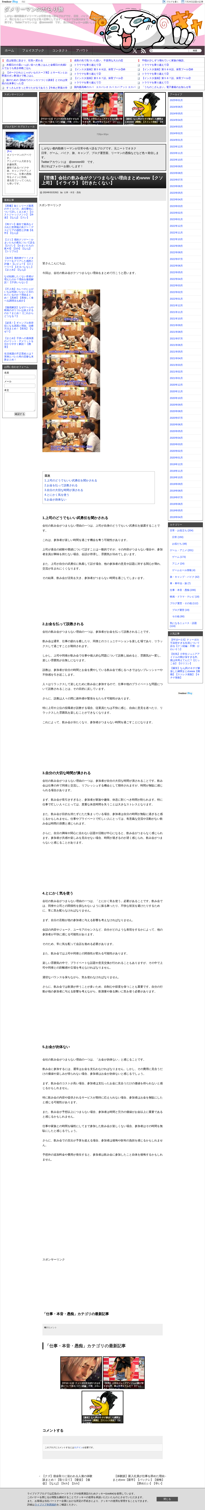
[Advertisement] (102, 231)
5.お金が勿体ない (55, 499)
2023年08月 (176, 173)
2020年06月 (176, 424)
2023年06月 (176, 186)
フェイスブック (33, 50)
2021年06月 (176, 345)
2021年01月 (176, 378)
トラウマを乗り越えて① (87, 82)
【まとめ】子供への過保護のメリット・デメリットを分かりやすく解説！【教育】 (19, 342)
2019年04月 (176, 517)
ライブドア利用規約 (46, 1504)
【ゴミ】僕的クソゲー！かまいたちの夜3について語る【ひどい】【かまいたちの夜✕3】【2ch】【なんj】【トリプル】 (19, 245)
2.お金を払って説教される (61, 485)
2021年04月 (176, 358)
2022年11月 (176, 232)
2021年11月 (176, 312)
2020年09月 (176, 404)
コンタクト (60, 50)
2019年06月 (176, 504)
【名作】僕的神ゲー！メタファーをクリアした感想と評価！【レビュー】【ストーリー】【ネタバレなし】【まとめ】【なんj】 (19, 264)
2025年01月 (176, 100)
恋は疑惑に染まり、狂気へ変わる (24, 60)
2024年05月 (176, 113)
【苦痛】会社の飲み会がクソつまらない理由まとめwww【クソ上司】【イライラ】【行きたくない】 (102, 180)
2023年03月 (176, 206)
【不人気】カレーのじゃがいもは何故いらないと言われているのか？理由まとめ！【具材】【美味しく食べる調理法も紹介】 (19, 295)
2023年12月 (176, 146)
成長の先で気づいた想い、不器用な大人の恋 (98, 60)
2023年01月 (176, 219)
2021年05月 (176, 351)
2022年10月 (176, 239)
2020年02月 (176, 451)
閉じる (167, 1499)
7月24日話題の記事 (194, 2)
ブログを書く (172, 2)
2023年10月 (176, 159)
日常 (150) (178, 537)
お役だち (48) (179, 543)
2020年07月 (176, 417)
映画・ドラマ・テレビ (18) (184, 596)
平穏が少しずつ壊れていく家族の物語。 (164, 60)
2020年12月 (176, 384)
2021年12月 (176, 305)
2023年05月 (176, 192)
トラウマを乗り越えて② (87, 73)
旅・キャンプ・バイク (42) (184, 576)
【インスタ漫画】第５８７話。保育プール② (98, 78)
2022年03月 (176, 285)
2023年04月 (176, 199)
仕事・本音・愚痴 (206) (183, 590)
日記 (23, 2)
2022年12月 (176, 225)
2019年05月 (176, 510)
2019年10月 (176, 477)
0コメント (52, 1327)
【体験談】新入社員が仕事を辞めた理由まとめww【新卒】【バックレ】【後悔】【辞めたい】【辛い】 (138, 1480)
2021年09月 (176, 325)
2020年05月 (176, 431)
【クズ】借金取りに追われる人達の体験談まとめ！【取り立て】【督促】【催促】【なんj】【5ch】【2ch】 (67, 1480)
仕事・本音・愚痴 (72, 192)
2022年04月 (176, 279)
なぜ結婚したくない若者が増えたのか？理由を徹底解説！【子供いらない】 (19, 279)
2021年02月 (176, 371)
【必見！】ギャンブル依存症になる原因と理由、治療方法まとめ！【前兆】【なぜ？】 (19, 327)
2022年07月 (176, 259)
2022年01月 (176, 298)
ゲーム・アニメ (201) (181, 550)
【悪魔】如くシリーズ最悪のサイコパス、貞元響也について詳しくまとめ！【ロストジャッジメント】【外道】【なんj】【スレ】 (19, 211)
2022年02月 (176, 292)
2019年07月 (176, 497)
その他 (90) (178, 616)
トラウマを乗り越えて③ (87, 64)
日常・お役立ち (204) (181, 530)
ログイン (78, 1447)
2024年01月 (176, 140)
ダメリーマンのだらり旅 (33, 9)
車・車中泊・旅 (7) (180, 583)
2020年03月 (176, 444)
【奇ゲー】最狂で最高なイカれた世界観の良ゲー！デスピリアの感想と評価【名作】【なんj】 (19, 228)
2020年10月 (176, 398)
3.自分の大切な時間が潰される (64, 490)
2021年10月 (176, 318)
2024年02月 (176, 133)
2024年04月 (176, 120)
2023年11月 (176, 153)
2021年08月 (176, 331)
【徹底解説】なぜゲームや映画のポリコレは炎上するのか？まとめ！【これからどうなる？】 (19, 311)
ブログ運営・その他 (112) (184, 603)
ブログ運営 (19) (180, 610)
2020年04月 (176, 437)
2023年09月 (176, 166)
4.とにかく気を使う (57, 494)
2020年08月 (176, 411)
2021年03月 (176, 365)
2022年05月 (176, 272)
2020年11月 (176, 391)
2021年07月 (176, 338)
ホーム (9, 50)
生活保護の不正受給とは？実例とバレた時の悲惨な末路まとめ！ (19, 356)
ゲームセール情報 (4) (183, 570)
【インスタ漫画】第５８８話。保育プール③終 (99, 69)
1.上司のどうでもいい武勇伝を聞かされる (71, 480)
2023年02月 (176, 212)
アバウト (82, 50)
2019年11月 (176, 470)
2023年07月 (176, 179)
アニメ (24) (178, 563)
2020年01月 (176, 457)
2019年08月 (176, 490)
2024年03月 (176, 126)
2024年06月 (176, 106)
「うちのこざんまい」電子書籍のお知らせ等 (166, 87)
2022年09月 (176, 245)
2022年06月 (176, 265)
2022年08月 (176, 252)
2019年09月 (176, 484)
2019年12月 (176, 464)
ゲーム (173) (179, 556)
